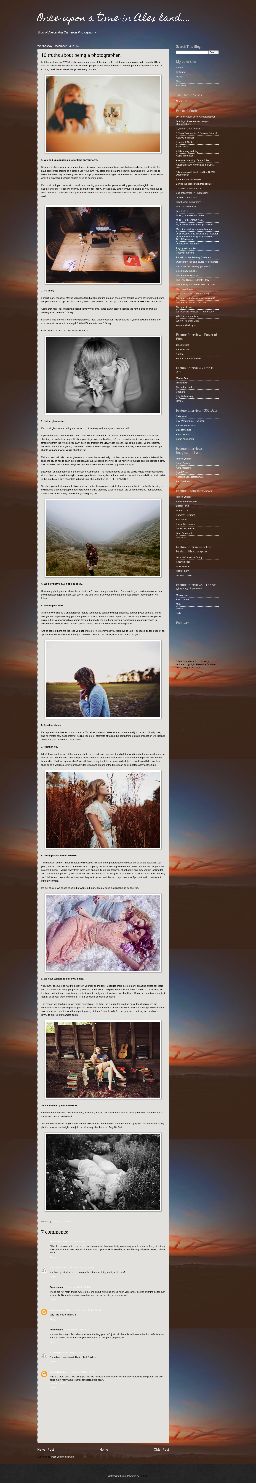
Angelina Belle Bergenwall (189, 477)
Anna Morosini (183, 467)
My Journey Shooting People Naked (194, 224)
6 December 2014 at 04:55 (80, 1267)
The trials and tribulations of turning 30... (196, 298)
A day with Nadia (184, 142)
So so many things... (186, 271)
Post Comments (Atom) (63, 1456)
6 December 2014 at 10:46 (87, 1310)
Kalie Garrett (182, 599)
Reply (52, 1257)
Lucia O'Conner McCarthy (189, 557)
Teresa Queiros (183, 458)
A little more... (183, 146)
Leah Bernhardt (184, 533)
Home (104, 1449)
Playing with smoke (186, 248)
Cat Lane (180, 391)
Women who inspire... (187, 325)
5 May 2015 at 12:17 (78, 1352)
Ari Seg (179, 354)
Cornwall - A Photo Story (188, 188)
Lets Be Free (182, 211)
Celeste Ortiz (182, 345)
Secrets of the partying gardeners (193, 266)
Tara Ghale (181, 537)
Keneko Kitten (183, 349)
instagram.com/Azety (61, 1310)
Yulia (178, 613)
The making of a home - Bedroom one (195, 284)
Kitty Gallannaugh (185, 396)
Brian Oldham (183, 434)
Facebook (181, 85)
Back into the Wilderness (188, 179)
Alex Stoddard (183, 481)
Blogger (144, 1476)
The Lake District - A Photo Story (192, 280)
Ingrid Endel (182, 472)
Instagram (181, 72)
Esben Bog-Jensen (185, 524)
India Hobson (183, 566)
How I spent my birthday (188, 202)
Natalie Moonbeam (185, 528)
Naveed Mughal (58, 1372)
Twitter (179, 76)
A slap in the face (184, 155)
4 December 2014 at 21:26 (84, 1241)
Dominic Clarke (183, 575)
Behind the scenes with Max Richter (194, 183)
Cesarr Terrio (182, 506)
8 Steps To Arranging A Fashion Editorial (196, 133)
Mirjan (179, 604)
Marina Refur (182, 378)
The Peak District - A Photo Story (192, 293)
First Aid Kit (182, 101)
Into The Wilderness (186, 206)
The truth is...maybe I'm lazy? (191, 302)
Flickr (179, 81)
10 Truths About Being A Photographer (195, 116)
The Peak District (184, 289)
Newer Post (45, 1449)
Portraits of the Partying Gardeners (193, 257)
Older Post (161, 1449)
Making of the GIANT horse (190, 215)
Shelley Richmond (60, 1241)
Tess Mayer (182, 382)
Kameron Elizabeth (185, 515)
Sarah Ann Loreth (185, 439)
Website (180, 67)
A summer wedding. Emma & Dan (193, 160)
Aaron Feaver (183, 463)
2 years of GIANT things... (189, 128)
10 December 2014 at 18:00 (78, 1329)
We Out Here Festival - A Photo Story (195, 311)
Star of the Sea (183, 430)
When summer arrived (187, 316)
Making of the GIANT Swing (190, 220)
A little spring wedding (187, 151)
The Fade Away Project (188, 275)
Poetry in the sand (185, 252)
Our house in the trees (187, 243)
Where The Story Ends (187, 320)
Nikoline (180, 608)
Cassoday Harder (185, 387)
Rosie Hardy (182, 571)
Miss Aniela (182, 595)
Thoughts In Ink (184, 307)
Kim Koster (181, 519)
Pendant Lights (57, 1383)
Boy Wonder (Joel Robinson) (190, 421)
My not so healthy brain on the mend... (195, 229)
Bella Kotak (182, 416)
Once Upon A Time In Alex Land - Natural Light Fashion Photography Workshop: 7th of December (197, 236)
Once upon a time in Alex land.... (114, 18)
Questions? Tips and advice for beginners (197, 261)
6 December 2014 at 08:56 (77, 1287)
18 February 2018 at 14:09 (80, 1372)
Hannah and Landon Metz (189, 358)
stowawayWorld (58, 1352)
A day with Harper (185, 137)
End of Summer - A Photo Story (192, 193)
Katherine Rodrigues (186, 501)
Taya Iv (179, 401)
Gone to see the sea (186, 197)
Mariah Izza (182, 510)
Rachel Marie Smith (186, 425)
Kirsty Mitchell (183, 561)
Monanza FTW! (58, 1267)
